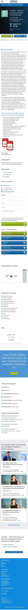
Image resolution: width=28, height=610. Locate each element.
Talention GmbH (6, 185)
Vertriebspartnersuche (5, 582)
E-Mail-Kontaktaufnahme (8, 191)
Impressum (3, 566)
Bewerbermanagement (18, 4)
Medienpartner (3, 574)
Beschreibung (6, 39)
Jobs (2, 565)
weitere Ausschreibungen (14, 524)
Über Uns (3, 562)
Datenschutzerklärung (13, 220)
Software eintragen (4, 571)
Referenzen (3, 563)
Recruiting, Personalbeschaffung (10, 546)
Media (13, 39)
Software (4, 4)
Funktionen (21, 39)
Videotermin (14, 373)
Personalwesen (10, 4)
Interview (10, 172)
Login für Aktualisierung (5, 575)
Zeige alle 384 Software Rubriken (14, 552)
